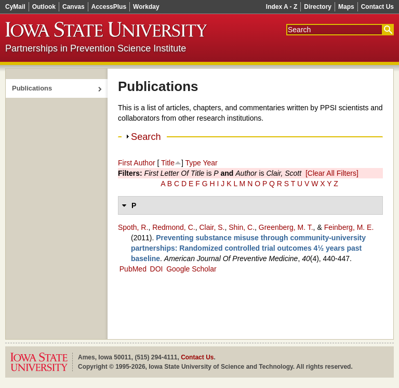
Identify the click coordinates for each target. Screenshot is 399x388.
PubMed (133, 269)
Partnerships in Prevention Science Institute (95, 48)
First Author (136, 163)
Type (193, 163)
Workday (146, 6)
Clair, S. (211, 227)
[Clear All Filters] (331, 173)
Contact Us (377, 6)
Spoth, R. (133, 227)
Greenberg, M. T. (286, 227)
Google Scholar (191, 269)
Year (210, 163)
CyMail (15, 6)
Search (146, 137)
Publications (32, 88)
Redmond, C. (173, 227)
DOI (156, 269)
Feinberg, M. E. (349, 227)
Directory (317, 6)
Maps (346, 6)
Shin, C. (242, 227)
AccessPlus (108, 6)
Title (168, 163)
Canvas (73, 6)
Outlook (44, 6)
